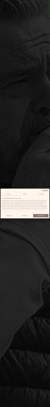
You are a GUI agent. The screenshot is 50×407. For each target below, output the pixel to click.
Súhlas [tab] (8, 194)
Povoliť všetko (40, 215)
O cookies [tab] (41, 194)
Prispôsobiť (25, 215)
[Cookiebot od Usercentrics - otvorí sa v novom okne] (43, 191)
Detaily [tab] (25, 194)
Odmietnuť (9, 215)
